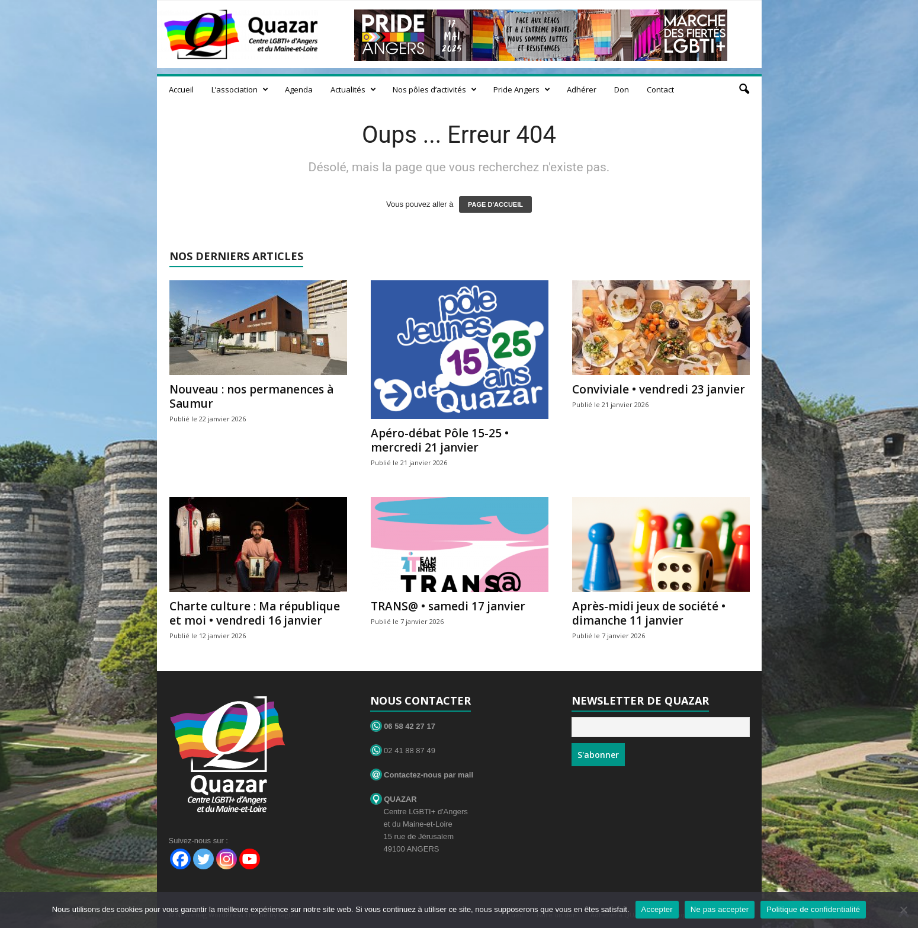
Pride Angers (521, 89)
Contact (660, 89)
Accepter (657, 909)
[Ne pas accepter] (903, 910)
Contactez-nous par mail (422, 774)
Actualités (353, 89)
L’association (239, 89)
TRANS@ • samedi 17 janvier (448, 606)
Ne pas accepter (720, 909)
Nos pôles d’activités (435, 89)
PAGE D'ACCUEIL (495, 204)
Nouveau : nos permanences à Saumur (251, 396)
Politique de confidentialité (813, 909)
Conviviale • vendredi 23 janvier (658, 389)
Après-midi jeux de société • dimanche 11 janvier (649, 613)
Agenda (299, 89)
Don (621, 89)
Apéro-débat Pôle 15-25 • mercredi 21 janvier (440, 440)
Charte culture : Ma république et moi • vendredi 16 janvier (254, 613)
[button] (744, 89)
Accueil (181, 89)
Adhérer (581, 89)
